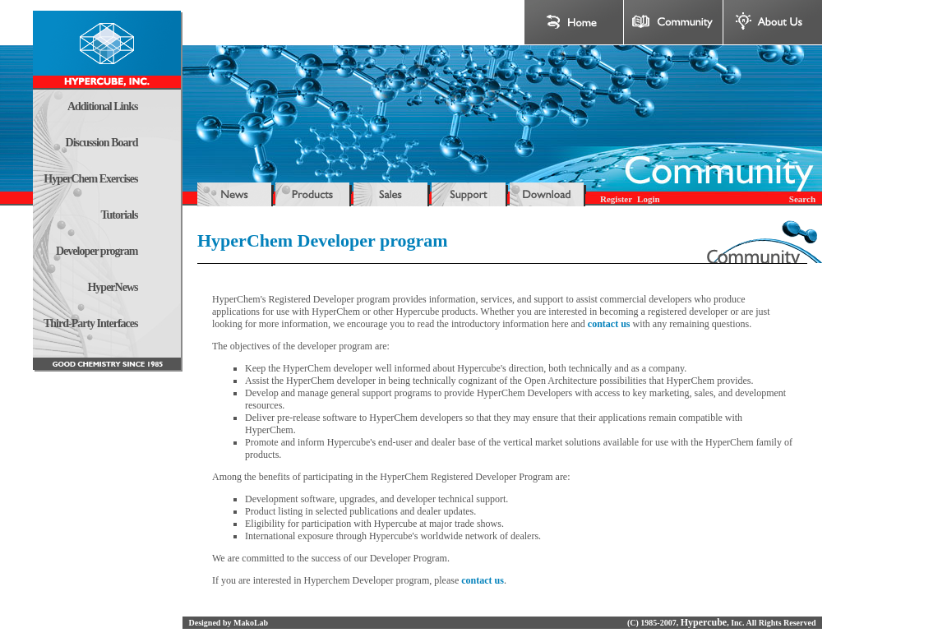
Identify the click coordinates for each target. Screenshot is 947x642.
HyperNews (112, 287)
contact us (609, 324)
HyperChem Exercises (90, 179)
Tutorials (119, 215)
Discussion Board (102, 142)
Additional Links (102, 106)
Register (616, 199)
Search (802, 199)
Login (648, 199)
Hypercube (704, 622)
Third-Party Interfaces (90, 323)
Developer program (97, 251)
